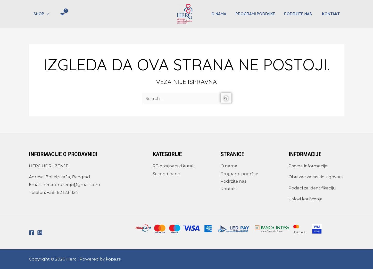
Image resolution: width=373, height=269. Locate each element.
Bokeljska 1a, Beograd (68, 176)
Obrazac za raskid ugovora (316, 176)
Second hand (167, 173)
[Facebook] (31, 232)
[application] (45, 14)
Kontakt (331, 13)
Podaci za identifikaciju (312, 188)
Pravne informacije (308, 165)
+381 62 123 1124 (62, 192)
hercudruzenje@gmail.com (71, 184)
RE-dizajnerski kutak (174, 165)
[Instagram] (39, 232)
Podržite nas (300, 13)
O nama (223, 13)
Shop (40, 14)
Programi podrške (259, 13)
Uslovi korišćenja (306, 198)
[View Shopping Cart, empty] (61, 14)
